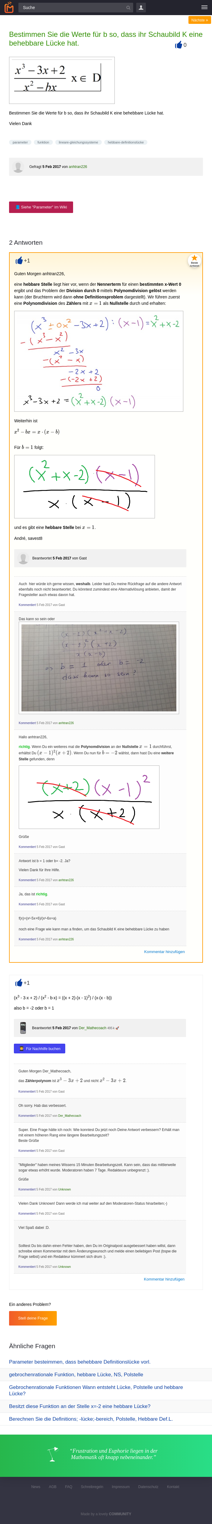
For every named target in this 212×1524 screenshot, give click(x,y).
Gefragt (35, 167)
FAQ (68, 1487)
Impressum (121, 1487)
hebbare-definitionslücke (126, 142)
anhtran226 (78, 167)
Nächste (199, 20)
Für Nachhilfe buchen (43, 1049)
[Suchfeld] (75, 7)
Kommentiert (27, 605)
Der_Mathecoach (92, 1028)
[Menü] (204, 7)
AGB (52, 1487)
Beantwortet (42, 558)
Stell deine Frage (33, 1318)
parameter (20, 142)
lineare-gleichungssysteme (78, 142)
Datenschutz (148, 1487)
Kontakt (173, 1487)
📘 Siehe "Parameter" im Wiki (41, 207)
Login (141, 7)
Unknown (64, 1189)
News (35, 1487)
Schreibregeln (92, 1487)
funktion (43, 142)
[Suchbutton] (128, 7)
